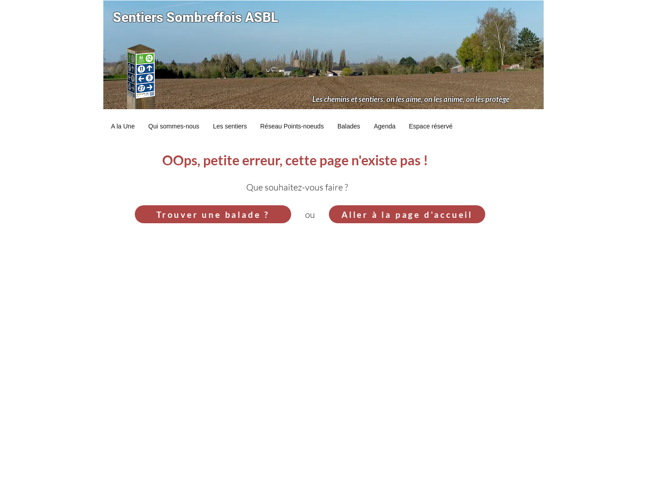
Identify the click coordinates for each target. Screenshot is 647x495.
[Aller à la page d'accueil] (407, 214)
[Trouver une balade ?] (213, 214)
